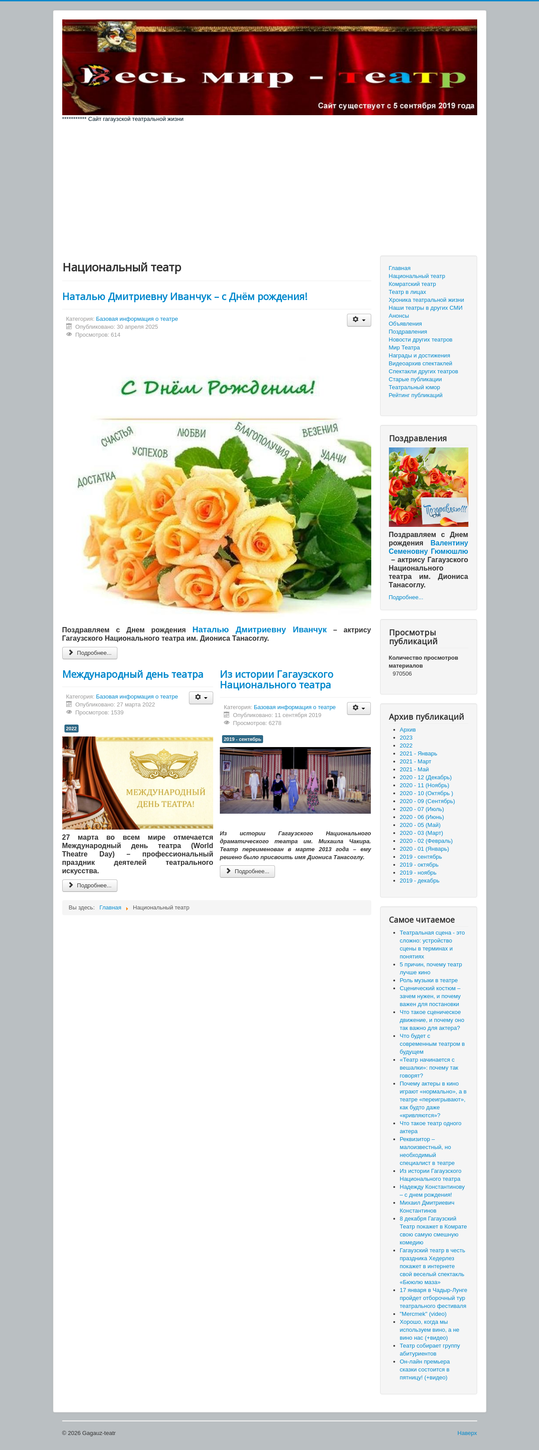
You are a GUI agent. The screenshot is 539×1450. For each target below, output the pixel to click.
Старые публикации (415, 379)
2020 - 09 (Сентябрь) (427, 801)
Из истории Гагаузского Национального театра (276, 679)
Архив (408, 729)
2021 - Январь (418, 753)
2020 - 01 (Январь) (424, 848)
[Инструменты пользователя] (359, 320)
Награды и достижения (419, 355)
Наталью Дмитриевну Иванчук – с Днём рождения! (184, 296)
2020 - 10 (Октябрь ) (426, 793)
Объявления (405, 323)
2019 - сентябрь (242, 739)
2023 (406, 737)
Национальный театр (417, 276)
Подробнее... (406, 597)
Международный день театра (133, 673)
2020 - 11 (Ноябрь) (424, 785)
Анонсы (399, 315)
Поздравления (408, 331)
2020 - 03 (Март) (421, 833)
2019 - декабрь (420, 880)
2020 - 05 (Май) (420, 825)
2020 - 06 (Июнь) (422, 817)
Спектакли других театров (423, 371)
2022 (71, 728)
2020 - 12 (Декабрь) (426, 777)
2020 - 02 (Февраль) (426, 841)
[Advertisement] (269, 189)
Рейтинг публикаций (416, 395)
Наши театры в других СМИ (426, 307)
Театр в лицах (407, 292)
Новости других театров (421, 339)
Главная (400, 268)
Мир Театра (404, 347)
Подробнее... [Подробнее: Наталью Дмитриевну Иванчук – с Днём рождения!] (90, 653)
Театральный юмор (415, 387)
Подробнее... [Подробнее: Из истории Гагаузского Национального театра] (247, 871)
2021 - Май (414, 769)
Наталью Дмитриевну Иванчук (259, 629)
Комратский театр (412, 284)
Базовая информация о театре (137, 319)
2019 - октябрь (419, 864)
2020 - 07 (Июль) (422, 809)
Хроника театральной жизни (426, 300)
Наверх (467, 1433)
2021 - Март (416, 761)
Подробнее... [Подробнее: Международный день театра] (90, 885)
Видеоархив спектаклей (420, 363)
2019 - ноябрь (418, 872)
